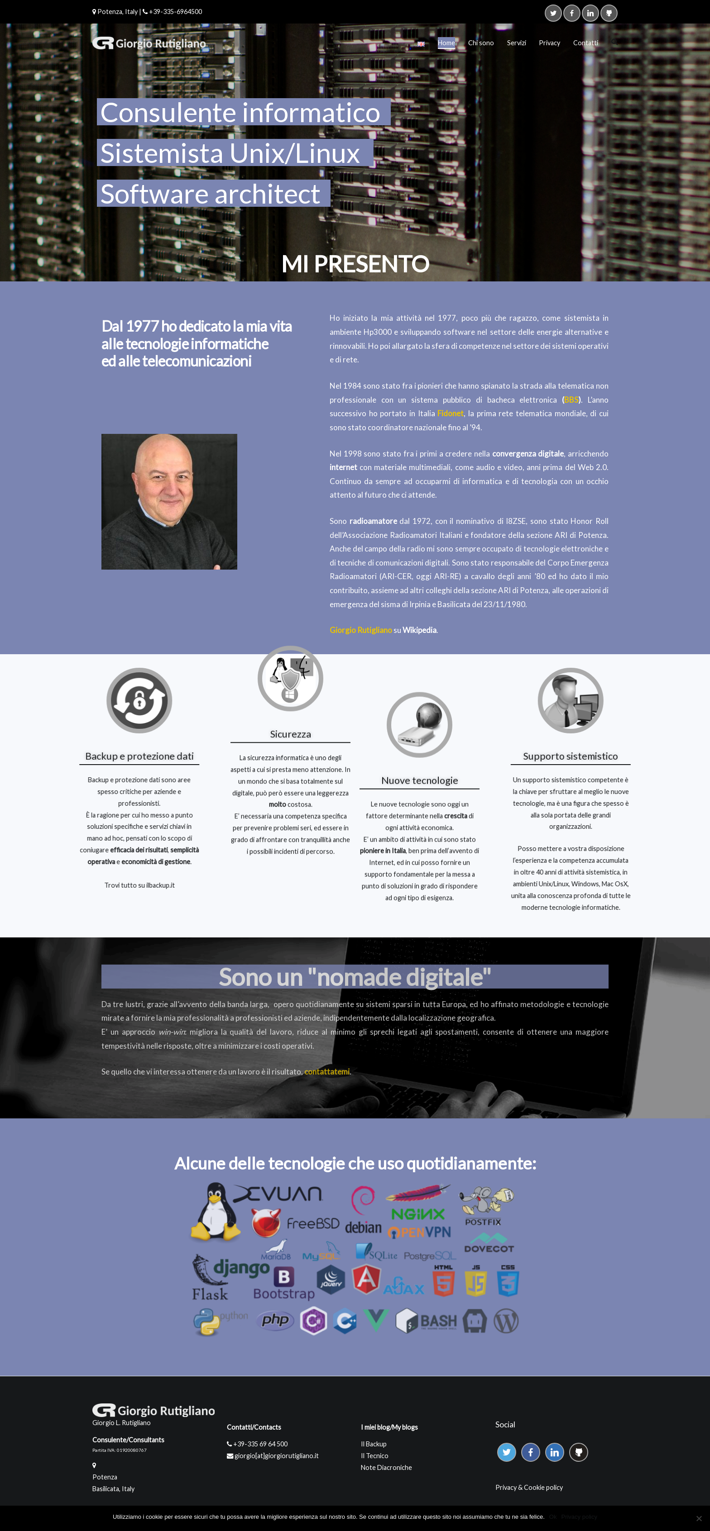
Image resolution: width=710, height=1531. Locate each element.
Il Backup (374, 1444)
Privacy (549, 43)
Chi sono (481, 43)
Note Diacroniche (386, 1467)
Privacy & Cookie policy (529, 1487)
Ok (553, 1516)
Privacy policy (579, 1516)
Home (446, 43)
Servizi (516, 43)
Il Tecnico (375, 1456)
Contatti (585, 43)
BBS (572, 399)
